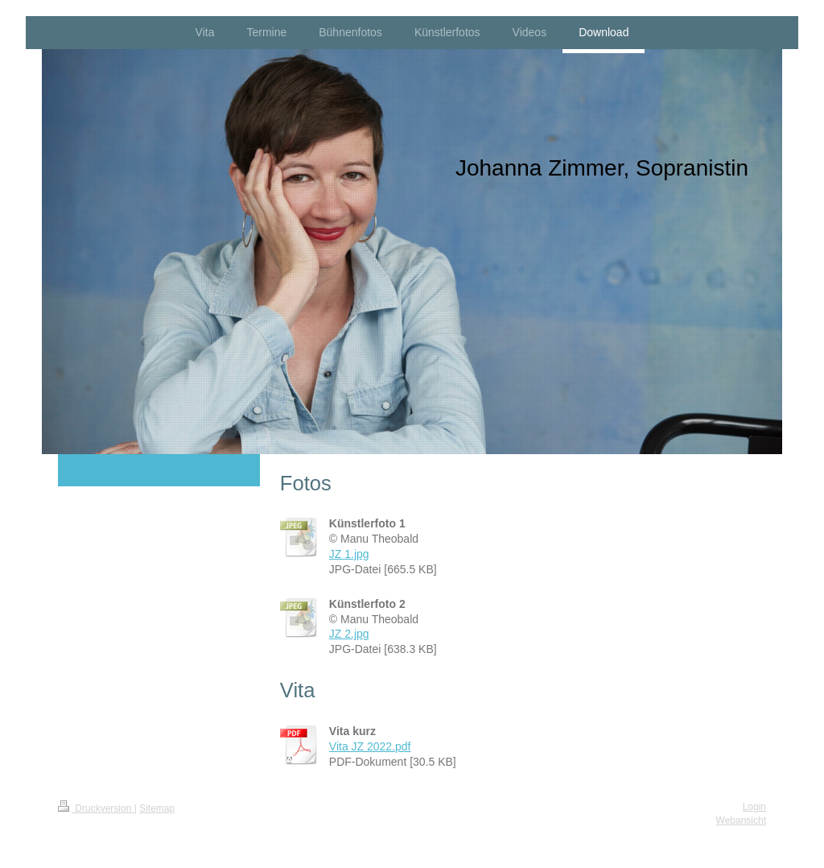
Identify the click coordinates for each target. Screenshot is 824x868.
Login (754, 806)
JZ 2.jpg (349, 633)
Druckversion (96, 808)
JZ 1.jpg (349, 554)
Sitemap (157, 808)
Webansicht (741, 820)
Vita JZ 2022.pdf (370, 746)
